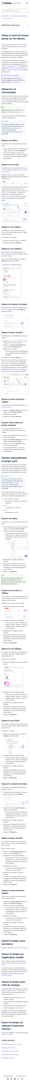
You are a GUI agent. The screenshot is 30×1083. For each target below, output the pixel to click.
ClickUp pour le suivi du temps (10, 1054)
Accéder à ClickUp (8, 1076)
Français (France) (21, 1076)
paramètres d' (15, 369)
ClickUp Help (5, 16)
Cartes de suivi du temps (9, 1047)
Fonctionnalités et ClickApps (19, 16)
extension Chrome (7, 1034)
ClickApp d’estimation (8, 196)
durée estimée (6, 192)
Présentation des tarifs (8, 1058)
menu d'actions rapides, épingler (18, 341)
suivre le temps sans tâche (20, 947)
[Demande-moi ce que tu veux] (15, 10)
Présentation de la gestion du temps (12, 1044)
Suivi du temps (8, 18)
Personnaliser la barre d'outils (10, 1051)
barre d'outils (5, 362)
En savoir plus (15, 82)
